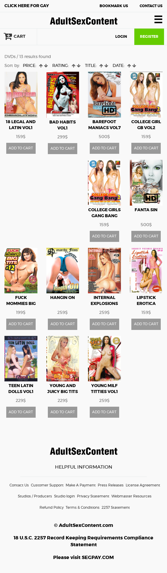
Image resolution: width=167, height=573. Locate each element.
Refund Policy (52, 507)
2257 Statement (116, 507)
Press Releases (111, 485)
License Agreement (143, 485)
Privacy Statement (93, 496)
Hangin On (62, 298)
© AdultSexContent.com (83, 525)
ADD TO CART (21, 148)
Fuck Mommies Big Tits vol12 (21, 304)
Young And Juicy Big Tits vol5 (62, 392)
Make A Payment (81, 485)
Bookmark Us (114, 6)
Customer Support (47, 485)
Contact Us (151, 6)
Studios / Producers (35, 496)
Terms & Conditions (83, 507)
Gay (26, 6)
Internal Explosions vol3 (104, 304)
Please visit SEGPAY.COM (83, 557)
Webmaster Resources (131, 496)
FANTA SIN (146, 210)
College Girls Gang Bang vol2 (104, 216)
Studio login (64, 496)
